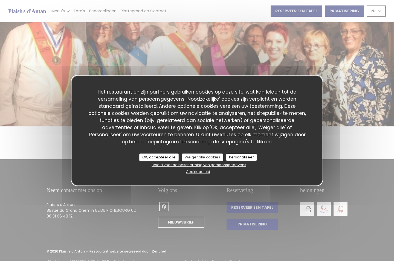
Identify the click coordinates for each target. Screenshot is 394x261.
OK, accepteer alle (159, 157)
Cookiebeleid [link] (198, 171)
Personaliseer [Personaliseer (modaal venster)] (241, 157)
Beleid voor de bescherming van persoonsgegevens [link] (199, 164)
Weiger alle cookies (202, 157)
